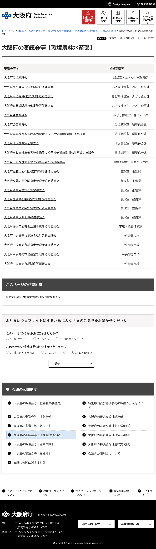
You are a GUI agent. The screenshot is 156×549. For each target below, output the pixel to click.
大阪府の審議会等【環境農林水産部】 (38, 435)
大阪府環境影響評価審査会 (21, 143)
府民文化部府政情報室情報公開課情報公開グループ (35, 297)
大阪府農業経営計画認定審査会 (24, 190)
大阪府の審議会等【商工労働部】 (110, 426)
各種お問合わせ (130, 524)
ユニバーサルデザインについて (88, 493)
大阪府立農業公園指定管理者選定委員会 (30, 208)
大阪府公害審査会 (15, 124)
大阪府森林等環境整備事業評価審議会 (28, 105)
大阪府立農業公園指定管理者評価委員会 (30, 199)
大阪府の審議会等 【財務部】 (34, 416)
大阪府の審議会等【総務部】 (107, 416)
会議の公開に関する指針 (29, 462)
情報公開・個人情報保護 (48, 30)
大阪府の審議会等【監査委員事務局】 (38, 403)
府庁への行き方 (91, 524)
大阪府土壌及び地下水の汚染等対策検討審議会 (34, 162)
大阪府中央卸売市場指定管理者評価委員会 (31, 245)
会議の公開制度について (104, 453)
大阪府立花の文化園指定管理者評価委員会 (31, 171)
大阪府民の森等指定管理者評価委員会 (28, 87)
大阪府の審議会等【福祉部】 (32, 453)
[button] (119, 3)
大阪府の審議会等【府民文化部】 (110, 444)
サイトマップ (147, 493)
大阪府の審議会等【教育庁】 (32, 426)
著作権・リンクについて (53, 493)
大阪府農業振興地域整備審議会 (24, 217)
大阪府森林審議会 (15, 115)
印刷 (103, 38)
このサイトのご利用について (20, 493)
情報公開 (68, 30)
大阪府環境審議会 (15, 77)
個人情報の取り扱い (122, 493)
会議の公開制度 (108, 30)
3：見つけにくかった (79, 352)
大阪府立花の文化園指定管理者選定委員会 (31, 180)
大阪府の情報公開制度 (86, 30)
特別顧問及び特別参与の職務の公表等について (117, 405)
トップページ (8, 30)
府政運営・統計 (26, 30)
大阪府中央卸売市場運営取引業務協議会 (30, 235)
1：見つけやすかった (22, 352)
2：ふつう (43, 339)
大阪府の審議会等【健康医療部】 (35, 444)
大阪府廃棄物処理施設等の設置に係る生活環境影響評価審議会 (44, 134)
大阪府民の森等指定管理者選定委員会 (28, 96)
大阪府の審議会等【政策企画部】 (110, 435)
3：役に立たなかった (72, 339)
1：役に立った (18, 339)
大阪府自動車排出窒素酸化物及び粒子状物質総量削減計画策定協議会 (49, 152)
